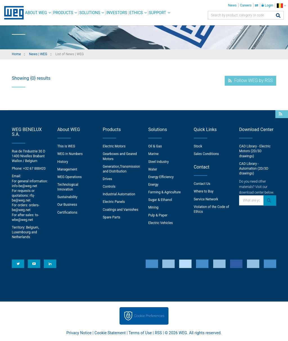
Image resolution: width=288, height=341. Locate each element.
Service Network (206, 199)
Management (67, 169)
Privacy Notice (78, 333)
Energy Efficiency (161, 177)
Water (152, 169)
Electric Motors (114, 146)
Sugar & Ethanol (160, 200)
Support (157, 12)
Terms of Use (140, 333)
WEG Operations (69, 177)
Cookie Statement (110, 333)
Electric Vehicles (160, 223)
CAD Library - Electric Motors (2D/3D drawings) (255, 151)
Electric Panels (114, 202)
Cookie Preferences (149, 316)
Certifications (67, 212)
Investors (116, 12)
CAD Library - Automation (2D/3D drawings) (253, 168)
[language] (281, 5)
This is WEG (66, 146)
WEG (12, 12)
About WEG (36, 12)
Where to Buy (203, 191)
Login (267, 5)
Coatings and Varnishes (120, 210)
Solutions (89, 12)
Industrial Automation (119, 194)
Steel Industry (158, 162)
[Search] (278, 16)
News (232, 5)
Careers (245, 5)
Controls (109, 187)
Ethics (136, 12)
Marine (153, 154)
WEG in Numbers (70, 154)
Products (63, 12)
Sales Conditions (206, 154)
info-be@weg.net (24, 186)
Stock (198, 146)
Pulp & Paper (157, 215)
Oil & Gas (155, 146)
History (62, 162)
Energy (153, 185)
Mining (153, 207)
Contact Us (202, 184)
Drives (107, 179)
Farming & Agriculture (164, 192)
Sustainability (67, 197)
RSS (158, 333)
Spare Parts (111, 217)
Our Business (67, 205)
